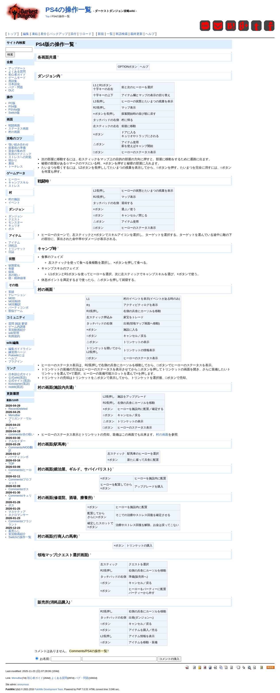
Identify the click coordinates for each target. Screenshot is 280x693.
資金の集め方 (17, 150)
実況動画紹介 (17, 329)
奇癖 (11, 268)
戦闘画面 (14, 125)
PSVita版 (14, 109)
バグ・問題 (15, 87)
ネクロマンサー (18, 514)
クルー (12, 428)
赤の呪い (14, 275)
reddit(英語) (15, 386)
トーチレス (15, 166)
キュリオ (14, 225)
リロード (85, 34)
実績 (11, 291)
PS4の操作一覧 (68, 9)
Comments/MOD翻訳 (20, 449)
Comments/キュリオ (20, 497)
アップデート (17, 68)
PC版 (11, 103)
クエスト (14, 219)
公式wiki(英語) (17, 377)
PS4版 (12, 106)
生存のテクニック (19, 154)
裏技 (11, 163)
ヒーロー (14, 179)
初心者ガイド (17, 74)
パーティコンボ (18, 307)
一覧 (110, 34)
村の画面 (14, 131)
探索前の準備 (17, 147)
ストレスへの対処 (19, 157)
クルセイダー (17, 441)
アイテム (14, 242)
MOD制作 (14, 301)
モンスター (15, 222)
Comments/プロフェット (20, 481)
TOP (11, 463)
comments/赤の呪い (21, 434)
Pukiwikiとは (16, 355)
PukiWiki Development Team (49, 689)
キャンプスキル (18, 182)
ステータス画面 (18, 128)
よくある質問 (17, 71)
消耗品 (12, 245)
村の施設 (14, 199)
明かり (12, 160)
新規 (101, 34)
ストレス (14, 185)
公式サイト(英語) (19, 380)
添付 (73, 34)
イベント (14, 202)
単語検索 (121, 34)
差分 (43, 34)
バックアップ (58, 34)
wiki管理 (13, 333)
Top (47, 16)
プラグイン (15, 361)
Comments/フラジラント (20, 523)
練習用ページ (17, 352)
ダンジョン (15, 216)
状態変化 (14, 265)
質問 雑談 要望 (17, 323)
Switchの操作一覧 (19, 537)
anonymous (23, 684)
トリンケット (17, 248)
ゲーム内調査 (17, 326)
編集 (26, 34)
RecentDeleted (17, 408)
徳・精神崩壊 (17, 278)
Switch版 (14, 112)
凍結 (35, 34)
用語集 (12, 81)
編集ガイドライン (19, 348)
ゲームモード (17, 77)
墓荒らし (14, 531)
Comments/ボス (18, 489)
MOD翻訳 (14, 304)
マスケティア (17, 511)
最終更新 (136, 34)
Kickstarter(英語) (19, 383)
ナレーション (17, 295)
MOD (11, 298)
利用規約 (14, 336)
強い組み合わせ (18, 144)
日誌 (11, 251)
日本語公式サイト (19, 374)
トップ (12, 34)
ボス (11, 228)
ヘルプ (150, 34)
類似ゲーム (15, 310)
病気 (11, 272)
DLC (11, 90)
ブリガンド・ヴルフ (19, 420)
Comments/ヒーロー (20, 471)
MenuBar (14, 415)
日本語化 (14, 84)
